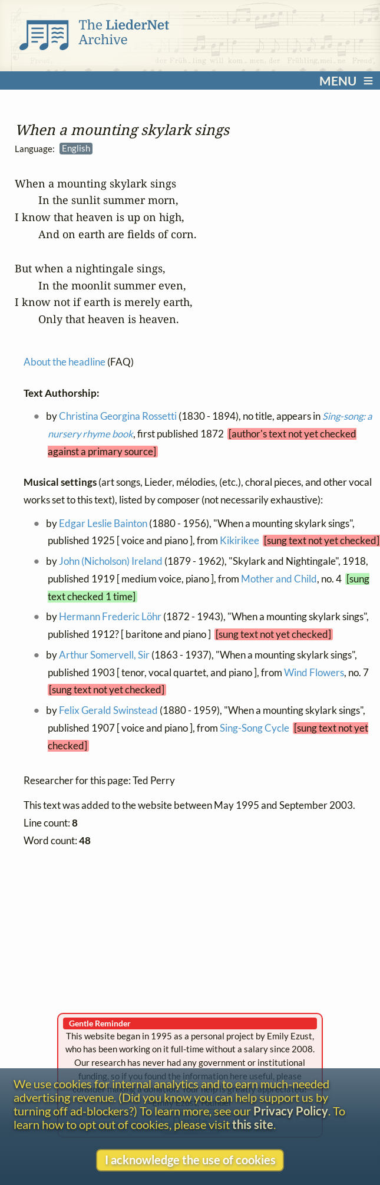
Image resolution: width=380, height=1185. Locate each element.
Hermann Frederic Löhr (110, 617)
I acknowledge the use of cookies (190, 1160)
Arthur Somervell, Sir (104, 655)
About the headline (64, 362)
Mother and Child (279, 579)
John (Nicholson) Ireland (111, 561)
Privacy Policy (290, 1111)
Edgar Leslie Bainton (103, 523)
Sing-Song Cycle (254, 728)
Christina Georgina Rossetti (118, 417)
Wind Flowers (314, 673)
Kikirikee (239, 541)
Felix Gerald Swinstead (108, 710)
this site (252, 1124)
